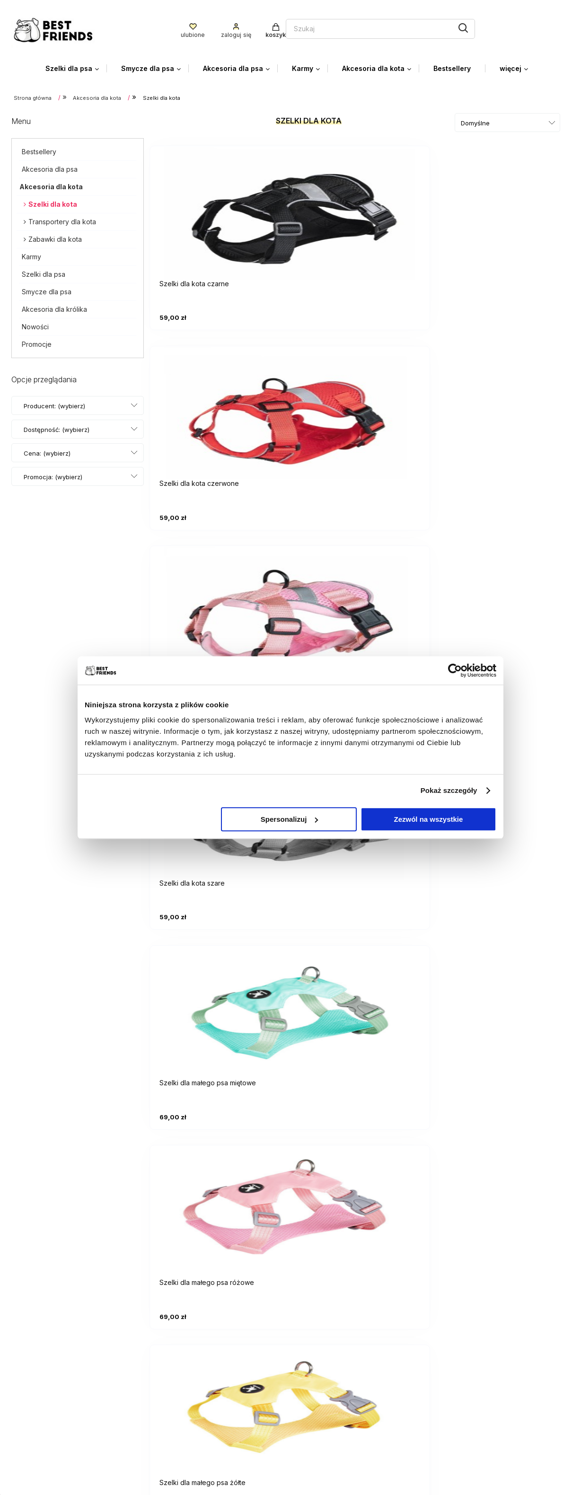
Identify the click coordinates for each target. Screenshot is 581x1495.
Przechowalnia (323, 1367)
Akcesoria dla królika (54, 306)
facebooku (95, 1415)
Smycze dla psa (46, 289)
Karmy (31, 254)
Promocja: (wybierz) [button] (53, 474)
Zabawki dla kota (55, 236)
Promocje (37, 341)
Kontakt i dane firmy (472, 1416)
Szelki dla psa (43, 271)
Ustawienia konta (327, 1353)
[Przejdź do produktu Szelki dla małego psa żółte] (219, 601)
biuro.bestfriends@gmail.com (60, 1385)
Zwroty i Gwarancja (331, 1444)
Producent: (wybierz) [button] (54, 403)
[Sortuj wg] (507, 120)
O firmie (452, 1444)
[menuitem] (75, 66)
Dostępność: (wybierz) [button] (56, 427)
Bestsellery (39, 149)
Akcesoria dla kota (51, 184)
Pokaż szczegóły (449, 790)
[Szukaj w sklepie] (262, 27)
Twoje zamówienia (330, 1339)
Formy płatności (466, 1339)
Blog (446, 1430)
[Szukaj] (353, 26)
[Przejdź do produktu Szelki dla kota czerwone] (361, 207)
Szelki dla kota (52, 201)
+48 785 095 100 (41, 1400)
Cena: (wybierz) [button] (47, 450)
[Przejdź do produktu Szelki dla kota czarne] (219, 207)
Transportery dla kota (62, 219)
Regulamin (316, 1430)
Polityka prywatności (334, 1416)
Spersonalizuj (289, 819)
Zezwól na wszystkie (428, 819)
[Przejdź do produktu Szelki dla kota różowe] (503, 207)
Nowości (35, 324)
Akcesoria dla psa (50, 166)
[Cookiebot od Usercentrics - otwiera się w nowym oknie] (455, 670)
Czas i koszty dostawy (477, 1353)
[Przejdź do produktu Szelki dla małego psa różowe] (503, 403)
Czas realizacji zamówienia (484, 1367)
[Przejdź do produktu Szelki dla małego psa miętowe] (361, 403)
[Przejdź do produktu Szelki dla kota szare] (219, 403)
